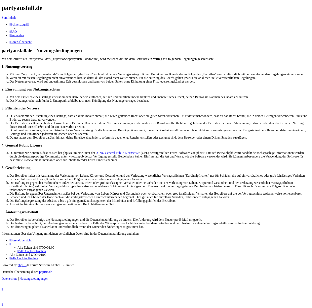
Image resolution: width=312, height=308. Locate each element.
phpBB (22, 265)
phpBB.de (45, 272)
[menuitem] (13, 31)
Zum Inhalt (9, 17)
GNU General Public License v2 (118, 152)
